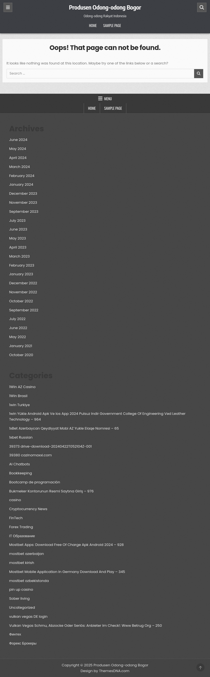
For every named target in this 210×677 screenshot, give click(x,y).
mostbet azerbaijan (26, 553)
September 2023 (23, 211)
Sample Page (112, 25)
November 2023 (23, 202)
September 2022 (23, 310)
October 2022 (21, 301)
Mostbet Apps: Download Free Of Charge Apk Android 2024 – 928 (66, 544)
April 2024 (18, 157)
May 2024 (17, 148)
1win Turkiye (19, 404)
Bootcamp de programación (34, 482)
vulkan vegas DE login (28, 616)
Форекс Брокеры (22, 643)
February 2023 (21, 265)
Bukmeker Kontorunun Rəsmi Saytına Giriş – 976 (51, 491)
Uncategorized (22, 607)
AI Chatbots (19, 464)
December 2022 (23, 283)
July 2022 (17, 318)
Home (93, 25)
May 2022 (17, 336)
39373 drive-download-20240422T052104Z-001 (50, 446)
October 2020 (21, 354)
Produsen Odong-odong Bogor (105, 7)
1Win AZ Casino (22, 386)
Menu (108, 98)
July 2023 (17, 220)
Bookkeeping (20, 473)
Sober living (19, 598)
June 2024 (18, 139)
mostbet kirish (21, 562)
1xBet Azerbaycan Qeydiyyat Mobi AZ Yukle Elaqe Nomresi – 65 (64, 428)
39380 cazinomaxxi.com (30, 455)
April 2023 (17, 247)
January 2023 (21, 274)
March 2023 (19, 256)
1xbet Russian (21, 437)
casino (15, 499)
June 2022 (18, 327)
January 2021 (20, 345)
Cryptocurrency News (28, 509)
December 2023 (23, 193)
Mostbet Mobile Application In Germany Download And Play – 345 (67, 571)
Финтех (15, 634)
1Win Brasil (18, 395)
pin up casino (21, 589)
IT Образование (22, 536)
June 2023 (18, 229)
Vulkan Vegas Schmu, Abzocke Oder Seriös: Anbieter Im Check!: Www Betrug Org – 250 (85, 625)
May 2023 (17, 238)
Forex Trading (21, 527)
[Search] (201, 7)
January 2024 (21, 184)
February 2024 (21, 175)
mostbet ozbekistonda (29, 580)
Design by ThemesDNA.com (105, 670)
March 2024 (19, 166)
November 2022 (23, 292)
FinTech (15, 518)
